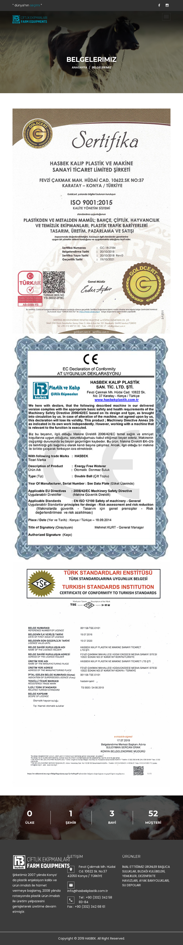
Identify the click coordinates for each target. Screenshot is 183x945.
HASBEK (90, 938)
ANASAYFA (79, 67)
